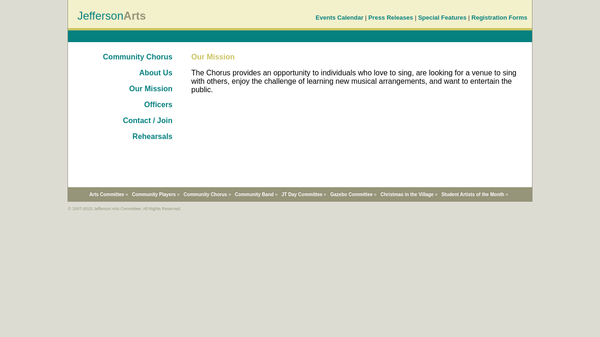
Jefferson (100, 15)
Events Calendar (339, 17)
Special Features (442, 17)
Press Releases (390, 17)
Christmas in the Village (407, 194)
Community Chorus (137, 57)
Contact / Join (147, 121)
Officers (158, 105)
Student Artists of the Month (473, 194)
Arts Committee (106, 194)
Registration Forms (499, 17)
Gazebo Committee (351, 194)
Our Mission (150, 89)
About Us (155, 73)
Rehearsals (152, 136)
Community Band (254, 194)
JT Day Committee (302, 194)
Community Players (154, 194)
